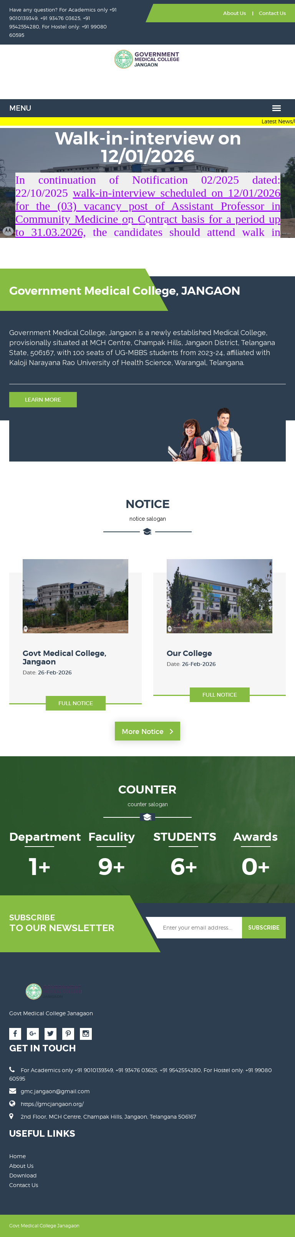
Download (23, 1175)
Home (17, 1156)
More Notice (147, 731)
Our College (189, 653)
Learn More (43, 399)
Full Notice (75, 703)
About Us (234, 13)
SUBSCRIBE (264, 928)
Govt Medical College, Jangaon (64, 658)
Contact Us (272, 13)
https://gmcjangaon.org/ (52, 1104)
